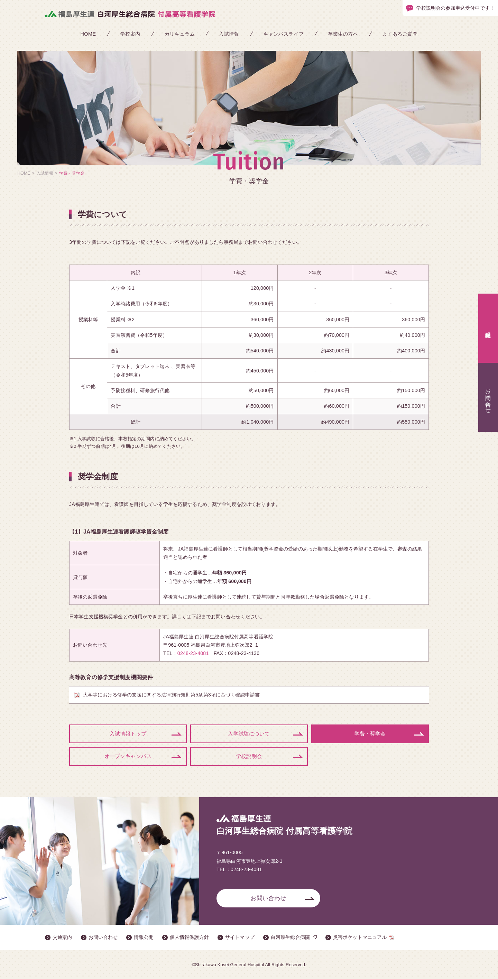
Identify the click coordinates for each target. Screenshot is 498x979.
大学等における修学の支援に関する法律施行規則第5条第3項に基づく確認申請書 (171, 695)
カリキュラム (180, 34)
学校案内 (130, 34)
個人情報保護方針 (189, 937)
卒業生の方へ (343, 34)
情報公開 (144, 937)
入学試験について (249, 734)
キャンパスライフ (284, 34)
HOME (88, 34)
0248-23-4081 (193, 653)
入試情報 (229, 34)
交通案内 (62, 937)
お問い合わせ (268, 897)
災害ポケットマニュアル (360, 937)
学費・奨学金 (370, 734)
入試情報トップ (128, 734)
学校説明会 (249, 756)
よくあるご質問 (400, 34)
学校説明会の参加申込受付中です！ (455, 8)
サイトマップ (240, 937)
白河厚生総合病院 (290, 937)
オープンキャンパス (127, 756)
